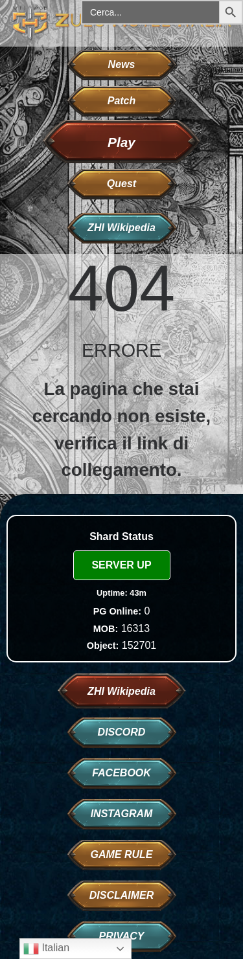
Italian (46, 948)
